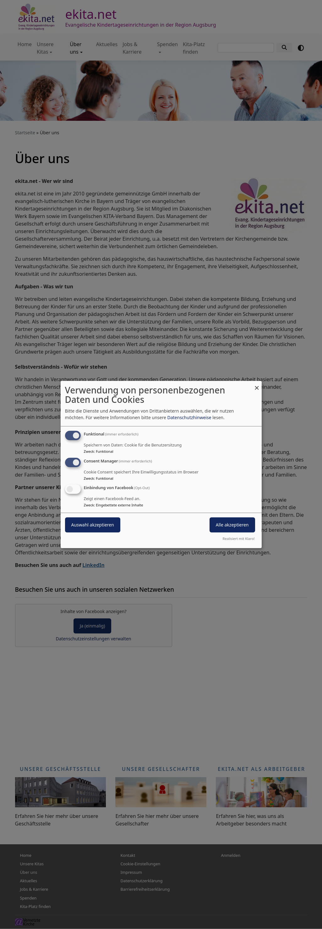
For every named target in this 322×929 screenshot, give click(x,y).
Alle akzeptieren (232, 525)
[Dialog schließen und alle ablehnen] (257, 385)
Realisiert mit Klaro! (239, 538)
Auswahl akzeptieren (92, 525)
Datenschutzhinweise (189, 417)
